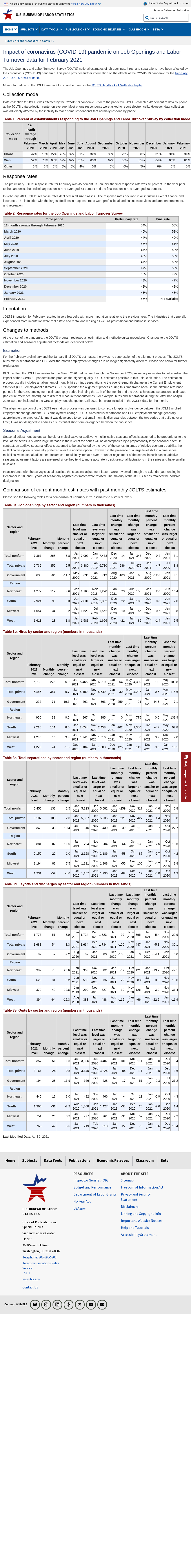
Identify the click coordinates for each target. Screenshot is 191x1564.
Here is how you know (84, 3)
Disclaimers (129, 1206)
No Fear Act (82, 1201)
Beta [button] (156, 29)
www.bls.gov (31, 1279)
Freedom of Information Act (142, 1187)
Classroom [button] (138, 29)
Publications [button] (76, 29)
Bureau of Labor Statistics (21, 41)
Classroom (145, 1160)
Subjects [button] (27, 29)
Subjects (29, 1160)
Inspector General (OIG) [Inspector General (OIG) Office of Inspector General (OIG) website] (91, 1180)
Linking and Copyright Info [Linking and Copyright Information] (141, 1213)
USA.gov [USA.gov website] (79, 1208)
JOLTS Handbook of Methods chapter (116, 85)
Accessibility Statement (139, 1234)
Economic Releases (113, 1160)
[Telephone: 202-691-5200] (44, 1257)
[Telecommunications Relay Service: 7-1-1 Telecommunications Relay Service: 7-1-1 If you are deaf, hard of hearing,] (44, 1268)
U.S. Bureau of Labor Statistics (45, 14)
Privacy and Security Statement (136, 1197)
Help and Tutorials (135, 1227)
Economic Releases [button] (107, 29)
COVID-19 (48, 41)
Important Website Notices (141, 1220)
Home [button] (9, 29)
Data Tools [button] (50, 29)
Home (10, 1160)
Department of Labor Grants (95, 1194)
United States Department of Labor (166, 4)
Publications (79, 1160)
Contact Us (30, 1287)
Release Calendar (164, 10)
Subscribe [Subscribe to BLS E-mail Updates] (183, 10)
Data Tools (53, 1160)
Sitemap (127, 1180)
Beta (165, 1160)
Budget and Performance (92, 1187)
